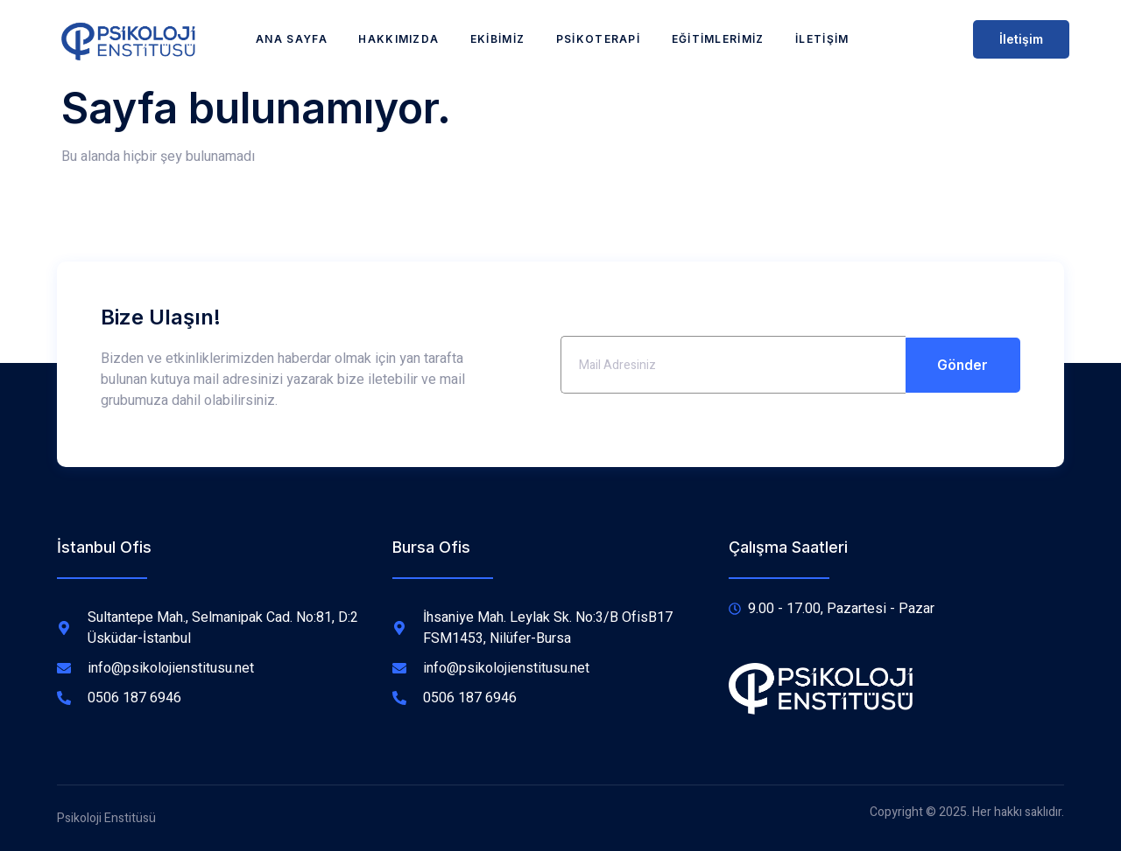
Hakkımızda (398, 38)
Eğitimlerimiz (719, 38)
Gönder (963, 364)
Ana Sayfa (291, 38)
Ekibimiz (497, 38)
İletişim (823, 38)
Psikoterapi (598, 38)
